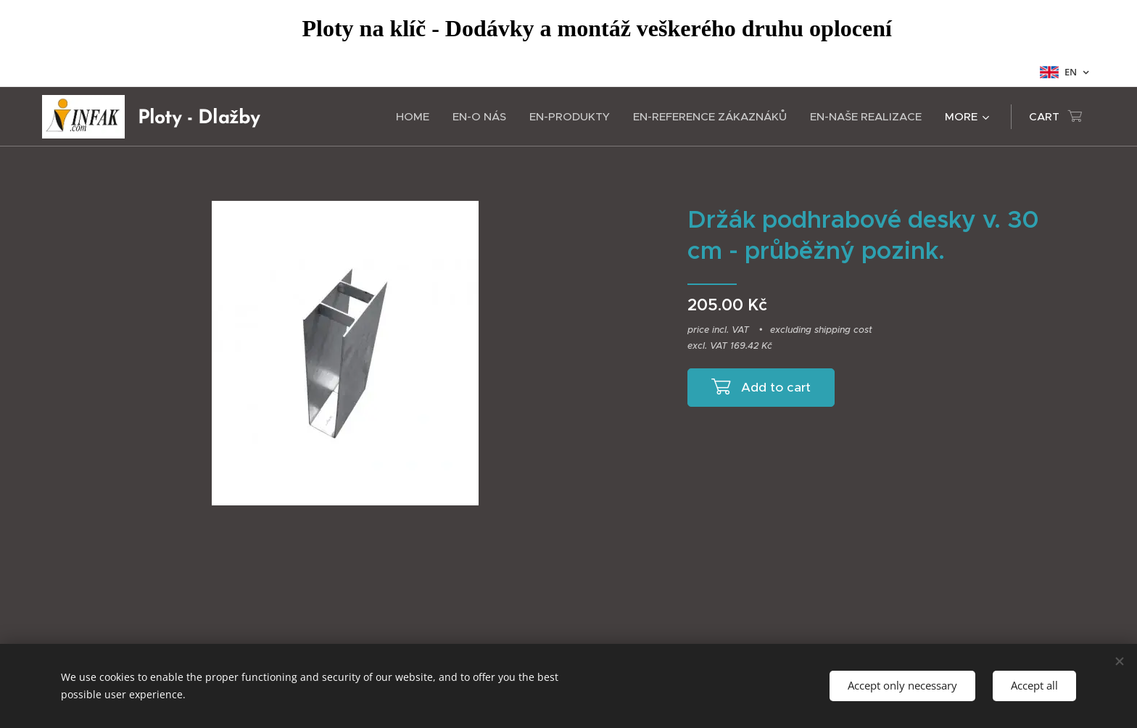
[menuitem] (416, 117)
